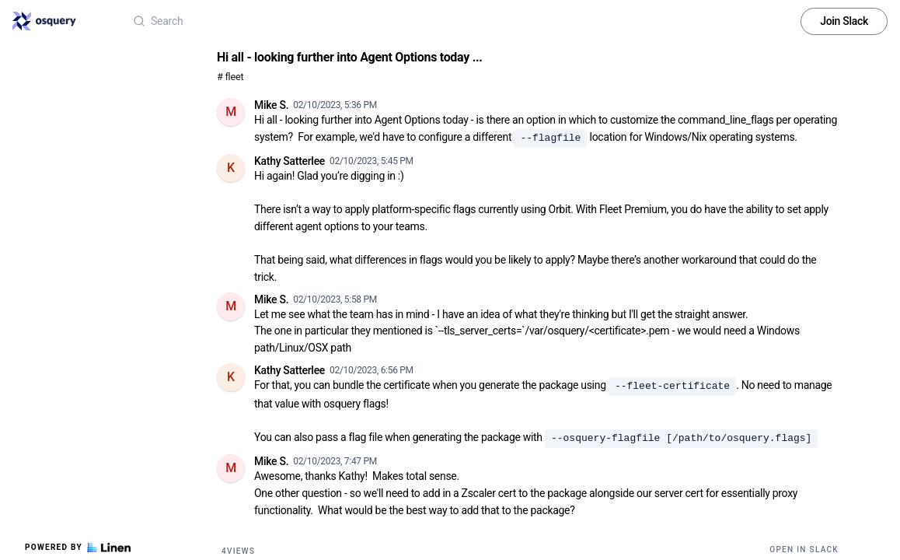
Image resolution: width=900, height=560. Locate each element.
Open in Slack (804, 549)
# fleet (230, 76)
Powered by (78, 547)
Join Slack (844, 21)
